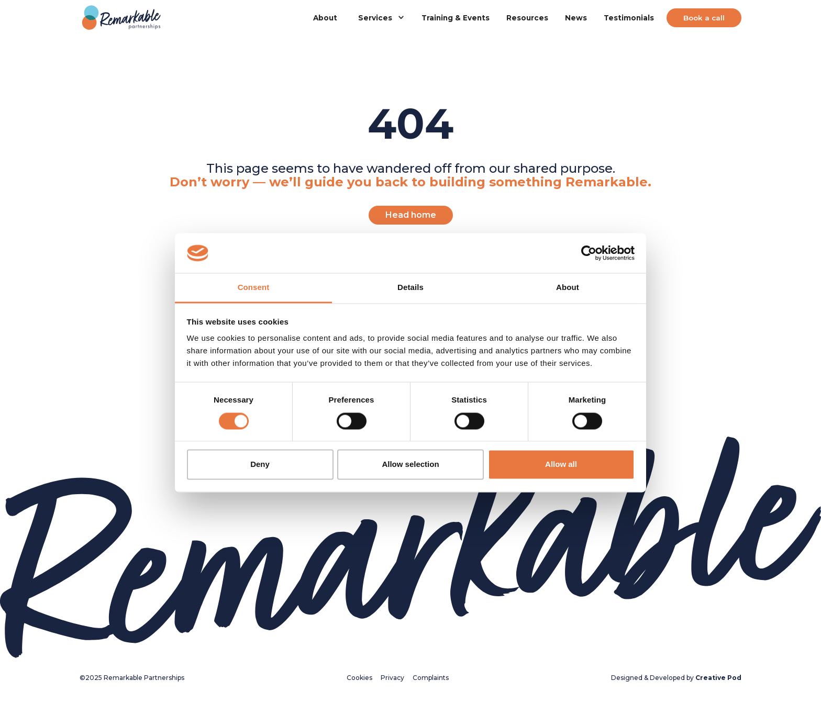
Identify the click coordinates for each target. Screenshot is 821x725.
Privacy (392, 678)
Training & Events (455, 18)
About (325, 18)
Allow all (561, 464)
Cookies (359, 678)
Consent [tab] (254, 287)
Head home (410, 215)
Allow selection (410, 464)
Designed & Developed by (676, 678)
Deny (260, 464)
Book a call (704, 18)
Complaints (431, 678)
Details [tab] (410, 287)
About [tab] (567, 287)
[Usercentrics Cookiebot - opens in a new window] (589, 253)
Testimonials (629, 18)
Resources (527, 18)
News (576, 18)
